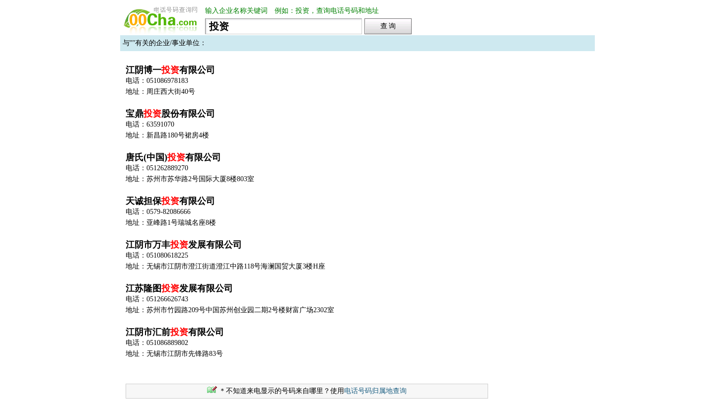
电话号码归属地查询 (375, 391)
